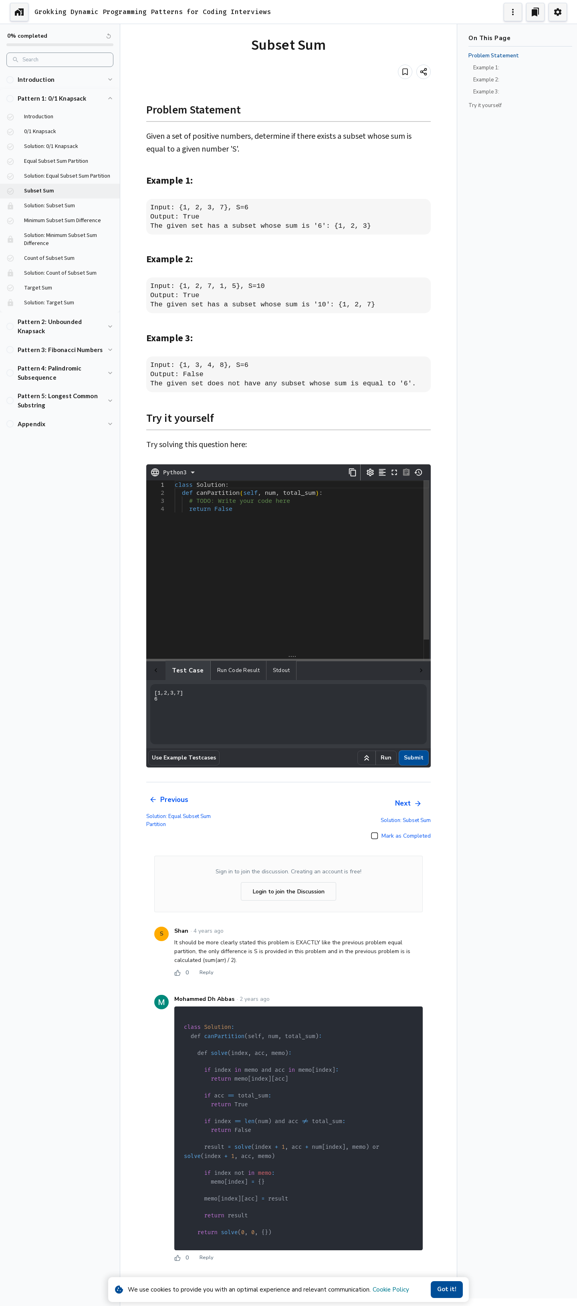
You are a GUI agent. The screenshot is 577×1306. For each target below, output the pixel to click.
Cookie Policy (391, 1290)
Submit (413, 758)
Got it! (447, 1289)
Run (386, 758)
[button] (60, 79)
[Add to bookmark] (405, 72)
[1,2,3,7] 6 (288, 714)
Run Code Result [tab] (219, 670)
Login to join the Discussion (288, 892)
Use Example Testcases (184, 758)
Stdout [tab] (262, 670)
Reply (206, 973)
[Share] (423, 72)
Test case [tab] (169, 670)
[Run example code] (366, 758)
